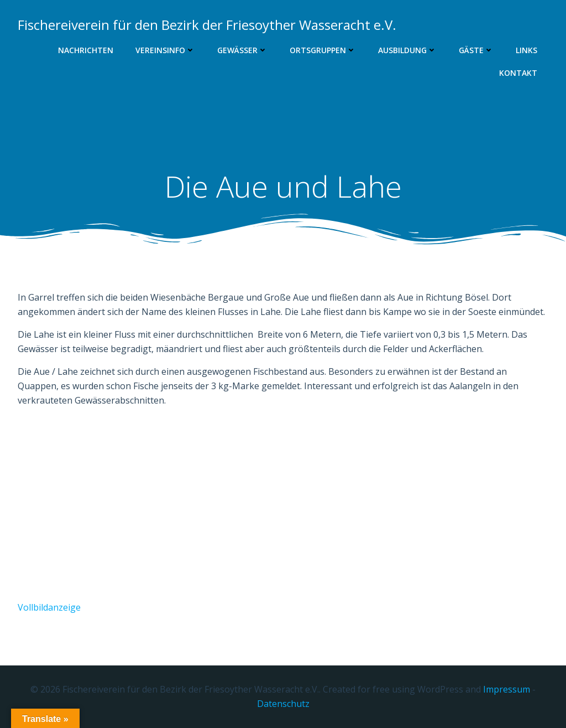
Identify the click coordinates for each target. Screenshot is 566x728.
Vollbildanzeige (49, 607)
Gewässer (242, 50)
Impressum (506, 689)
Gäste (476, 50)
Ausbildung (407, 50)
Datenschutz (283, 704)
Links (526, 50)
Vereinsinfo (165, 50)
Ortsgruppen (323, 50)
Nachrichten (85, 50)
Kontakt (518, 73)
